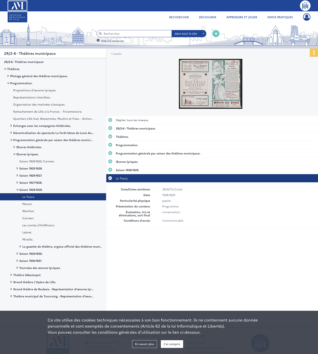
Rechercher (179, 17)
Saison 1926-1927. (30, 175)
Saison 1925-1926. (31, 168)
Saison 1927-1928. (30, 182)
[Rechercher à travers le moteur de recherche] (136, 33)
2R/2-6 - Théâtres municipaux (24, 62)
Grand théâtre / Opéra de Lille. (34, 282)
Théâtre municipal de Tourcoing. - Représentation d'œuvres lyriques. (53, 296)
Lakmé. (27, 232)
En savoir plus (144, 344)
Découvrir (207, 17)
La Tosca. (28, 197)
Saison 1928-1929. (31, 190)
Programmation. (21, 83)
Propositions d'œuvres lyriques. (34, 90)
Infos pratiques (280, 17)
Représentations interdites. (32, 97)
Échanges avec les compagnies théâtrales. (42, 126)
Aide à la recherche (112, 40)
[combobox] (189, 33)
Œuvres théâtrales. (29, 147)
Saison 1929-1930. (31, 253)
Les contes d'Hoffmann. (38, 225)
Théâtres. (13, 69)
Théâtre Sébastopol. (27, 275)
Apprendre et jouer (241, 17)
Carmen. (28, 218)
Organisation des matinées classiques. (39, 104)
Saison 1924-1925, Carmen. (37, 161)
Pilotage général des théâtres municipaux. (39, 76)
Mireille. (27, 239)
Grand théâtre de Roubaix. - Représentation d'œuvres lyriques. (53, 289)
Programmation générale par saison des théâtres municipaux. (53, 140)
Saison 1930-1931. (30, 261)
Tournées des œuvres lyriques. (40, 268)
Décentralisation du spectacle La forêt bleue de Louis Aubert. (53, 133)
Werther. (28, 211)
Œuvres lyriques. (27, 154)
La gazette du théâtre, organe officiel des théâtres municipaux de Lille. (62, 246)
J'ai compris (172, 344)
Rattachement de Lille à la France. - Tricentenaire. (47, 111)
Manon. (27, 204)
